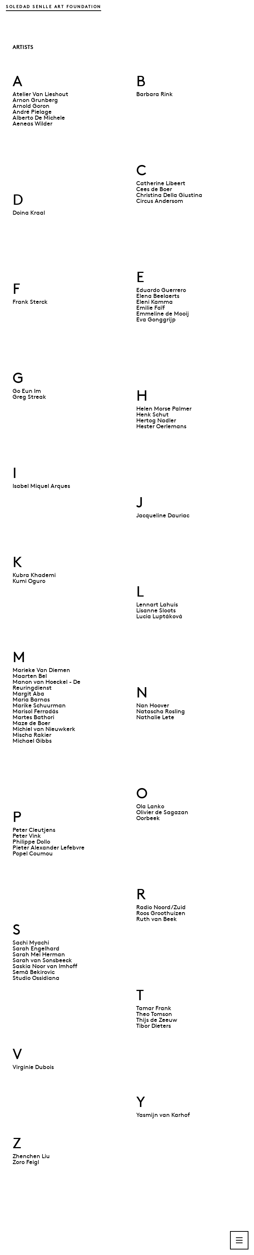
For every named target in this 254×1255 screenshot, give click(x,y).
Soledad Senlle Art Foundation (53, 6)
